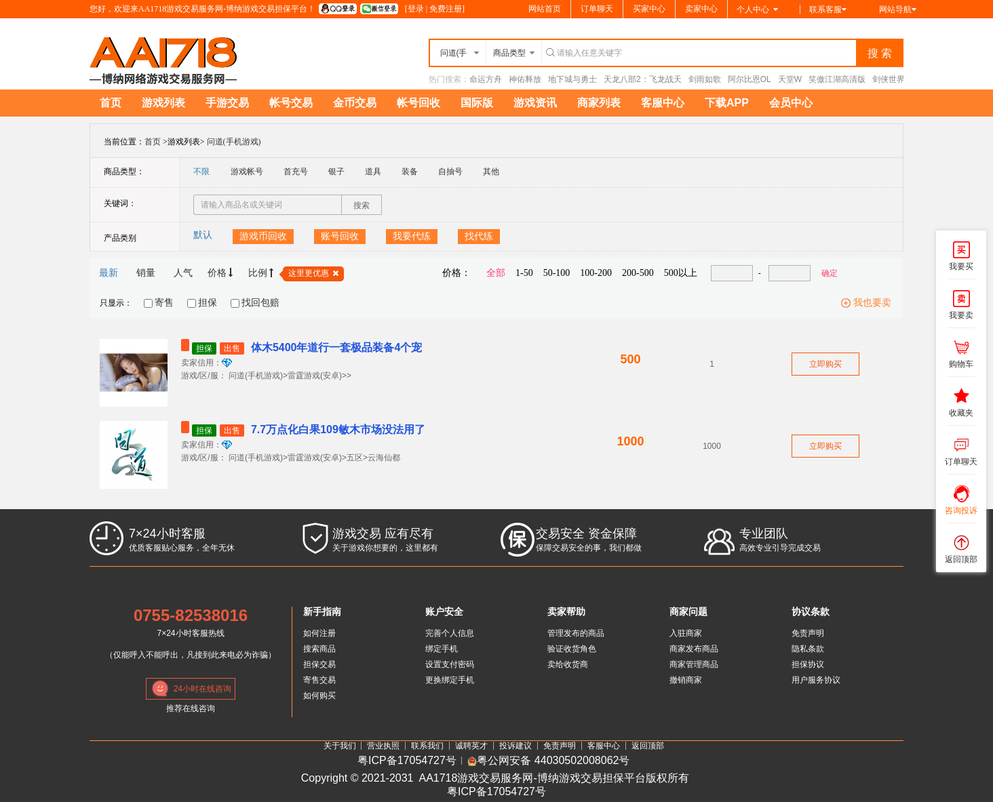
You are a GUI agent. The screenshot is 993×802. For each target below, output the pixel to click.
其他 (491, 171)
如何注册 (319, 633)
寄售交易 (319, 680)
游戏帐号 (247, 171)
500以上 (680, 273)
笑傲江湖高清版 (837, 79)
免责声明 (808, 633)
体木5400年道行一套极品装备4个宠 (301, 347)
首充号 (296, 171)
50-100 (556, 273)
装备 (410, 171)
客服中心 (662, 102)
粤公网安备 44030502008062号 (548, 761)
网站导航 (897, 9)
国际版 (477, 102)
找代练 (479, 236)
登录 (416, 9)
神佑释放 (525, 79)
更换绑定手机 (449, 680)
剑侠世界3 (891, 79)
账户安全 (444, 611)
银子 (336, 171)
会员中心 (791, 102)
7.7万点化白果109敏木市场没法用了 (303, 429)
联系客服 (827, 9)
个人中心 (757, 9)
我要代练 (412, 236)
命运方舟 (485, 79)
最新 (108, 273)
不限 (201, 171)
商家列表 (599, 102)
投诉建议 (515, 745)
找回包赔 (260, 303)
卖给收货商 (567, 664)
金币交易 (354, 102)
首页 (110, 102)
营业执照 (383, 745)
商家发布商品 (693, 649)
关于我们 (340, 745)
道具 (373, 171)
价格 (220, 273)
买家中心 (649, 9)
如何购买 (319, 695)
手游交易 (227, 102)
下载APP (727, 102)
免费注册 (445, 9)
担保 (207, 303)
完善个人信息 (449, 633)
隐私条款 (808, 649)
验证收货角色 (571, 649)
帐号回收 (418, 102)
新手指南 (322, 611)
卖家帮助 (566, 611)
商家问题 (688, 611)
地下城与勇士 (572, 79)
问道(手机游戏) (234, 141)
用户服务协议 (816, 680)
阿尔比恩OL (749, 79)
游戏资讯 (535, 102)
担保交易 (319, 664)
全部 (495, 273)
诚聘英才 (471, 745)
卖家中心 (701, 9)
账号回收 (340, 236)
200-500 (638, 273)
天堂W (790, 79)
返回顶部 (647, 745)
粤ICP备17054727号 (406, 761)
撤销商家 (685, 680)
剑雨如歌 (704, 79)
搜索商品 (319, 649)
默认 (202, 235)
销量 (145, 273)
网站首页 (544, 9)
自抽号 (450, 171)
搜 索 (880, 53)
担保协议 (808, 664)
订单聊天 (597, 9)
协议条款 (811, 611)
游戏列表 (163, 102)
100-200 (596, 273)
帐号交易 (291, 102)
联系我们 (427, 745)
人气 (183, 273)
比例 (261, 273)
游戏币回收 (263, 236)
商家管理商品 (693, 664)
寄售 (164, 303)
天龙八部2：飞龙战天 (643, 79)
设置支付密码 (449, 664)
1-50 (524, 273)
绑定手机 (441, 649)
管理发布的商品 (575, 633)
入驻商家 (685, 633)
